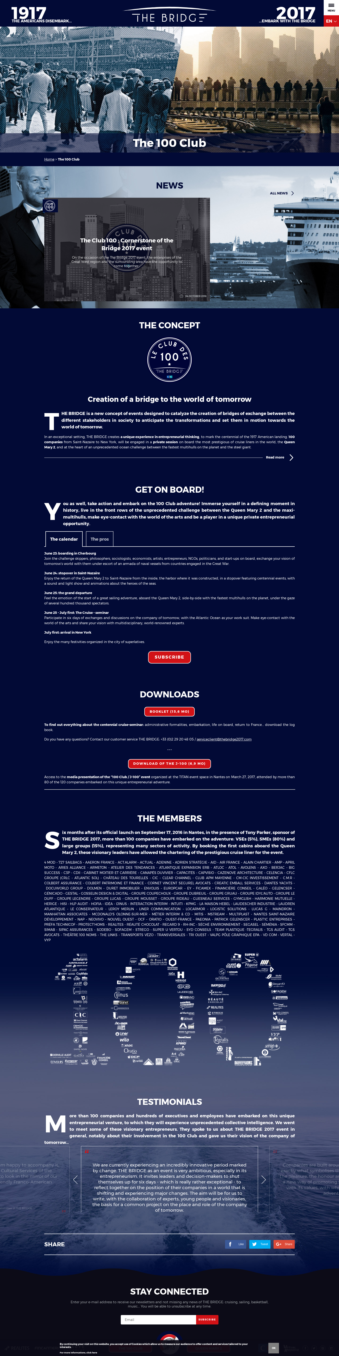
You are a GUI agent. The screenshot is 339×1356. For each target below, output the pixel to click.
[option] (169, 1193)
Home (49, 159)
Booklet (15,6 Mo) (170, 711)
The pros (100, 539)
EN (331, 21)
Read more (280, 457)
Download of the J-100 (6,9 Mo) (169, 763)
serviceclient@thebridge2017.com (224, 739)
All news (282, 193)
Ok (274, 1348)
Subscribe (169, 657)
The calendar (64, 539)
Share (284, 1272)
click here (91, 1352)
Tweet (260, 1272)
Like (236, 1272)
